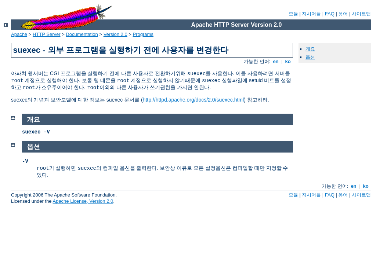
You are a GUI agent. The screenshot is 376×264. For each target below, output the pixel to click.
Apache (19, 34)
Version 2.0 (115, 34)
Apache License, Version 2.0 (83, 201)
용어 (343, 13)
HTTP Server (47, 34)
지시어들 (311, 13)
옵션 (310, 57)
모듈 (293, 13)
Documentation (82, 34)
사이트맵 (361, 13)
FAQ (330, 13)
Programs (143, 34)
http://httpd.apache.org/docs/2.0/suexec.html (193, 100)
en (276, 61)
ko (288, 61)
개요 (310, 49)
